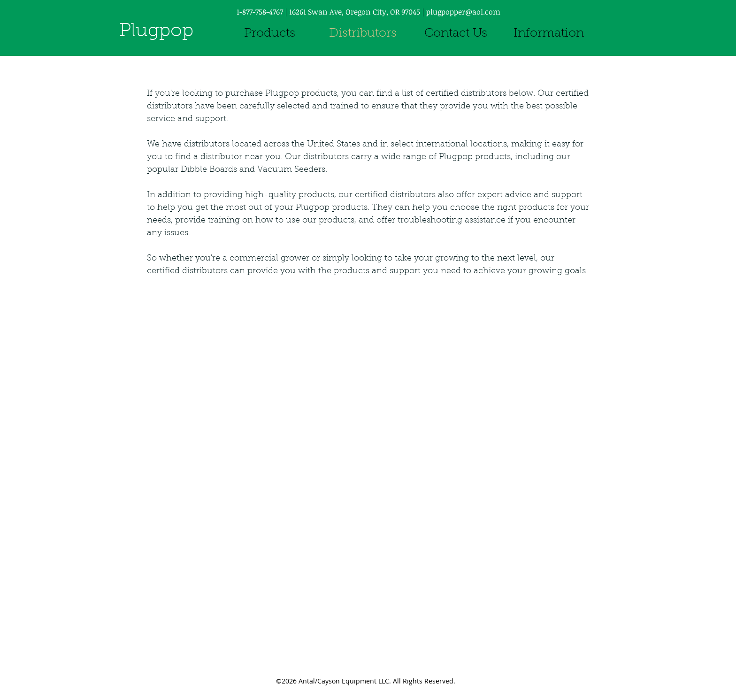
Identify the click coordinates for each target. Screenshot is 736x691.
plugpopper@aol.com (463, 12)
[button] (548, 34)
